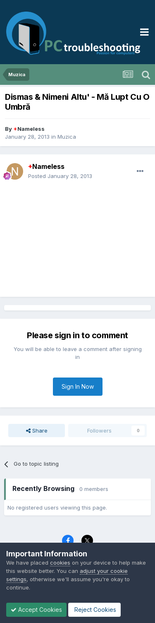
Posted (60, 176)
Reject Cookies (94, 609)
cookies (60, 562)
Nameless (29, 128)
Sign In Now (78, 386)
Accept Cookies (36, 609)
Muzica (66, 136)
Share (37, 430)
